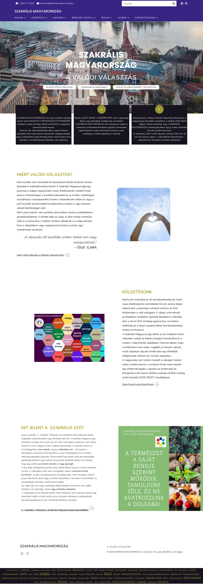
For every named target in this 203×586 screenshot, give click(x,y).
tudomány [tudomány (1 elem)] (89, 582)
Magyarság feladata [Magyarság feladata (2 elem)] (191, 574)
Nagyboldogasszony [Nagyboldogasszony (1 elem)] (35, 578)
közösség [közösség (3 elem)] (90, 574)
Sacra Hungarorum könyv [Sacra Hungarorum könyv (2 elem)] (124, 578)
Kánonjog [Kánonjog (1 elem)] (82, 574)
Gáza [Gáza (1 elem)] (176, 570)
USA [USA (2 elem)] (96, 582)
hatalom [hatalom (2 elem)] (192, 570)
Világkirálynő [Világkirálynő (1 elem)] (152, 582)
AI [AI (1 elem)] (19, 570)
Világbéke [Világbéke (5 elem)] (141, 581)
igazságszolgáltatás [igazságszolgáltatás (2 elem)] (11, 574)
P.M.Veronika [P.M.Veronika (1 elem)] (63, 578)
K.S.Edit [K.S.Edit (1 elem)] (53, 574)
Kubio (180, 551)
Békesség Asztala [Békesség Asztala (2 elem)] (64, 570)
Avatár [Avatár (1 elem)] (53, 570)
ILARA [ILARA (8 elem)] (23, 573)
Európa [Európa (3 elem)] (102, 569)
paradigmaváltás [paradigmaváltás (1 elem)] (83, 578)
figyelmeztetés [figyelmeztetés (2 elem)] (120, 570)
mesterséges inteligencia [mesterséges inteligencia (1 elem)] (10, 578)
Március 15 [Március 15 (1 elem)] (23, 578)
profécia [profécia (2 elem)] (102, 578)
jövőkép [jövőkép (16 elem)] (45, 574)
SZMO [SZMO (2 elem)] (165, 578)
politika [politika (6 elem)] (94, 577)
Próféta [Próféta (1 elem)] (109, 578)
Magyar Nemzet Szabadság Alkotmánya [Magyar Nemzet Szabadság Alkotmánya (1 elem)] (155, 574)
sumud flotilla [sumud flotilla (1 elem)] (140, 578)
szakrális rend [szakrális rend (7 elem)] (154, 577)
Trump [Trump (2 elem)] (71, 582)
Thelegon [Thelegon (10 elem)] (62, 581)
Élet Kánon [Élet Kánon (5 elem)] (163, 581)
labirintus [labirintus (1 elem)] (99, 574)
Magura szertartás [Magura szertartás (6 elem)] (131, 573)
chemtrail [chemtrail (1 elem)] (89, 570)
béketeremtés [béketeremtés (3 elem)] (78, 569)
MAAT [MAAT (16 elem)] (108, 574)
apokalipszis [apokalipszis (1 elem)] (35, 570)
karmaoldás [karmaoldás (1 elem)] (73, 574)
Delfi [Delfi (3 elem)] (96, 569)
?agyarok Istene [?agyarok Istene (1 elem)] (11, 570)
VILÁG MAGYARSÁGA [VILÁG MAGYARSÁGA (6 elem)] (123, 581)
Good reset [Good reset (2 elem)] (143, 570)
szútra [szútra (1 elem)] (36, 582)
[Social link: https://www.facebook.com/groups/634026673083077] (182, 3)
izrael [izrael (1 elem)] (30, 574)
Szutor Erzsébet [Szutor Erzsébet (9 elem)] (192, 577)
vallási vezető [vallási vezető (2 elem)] (104, 582)
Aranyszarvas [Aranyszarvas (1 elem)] (45, 570)
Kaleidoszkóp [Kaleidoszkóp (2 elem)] (62, 574)
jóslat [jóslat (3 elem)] (35, 574)
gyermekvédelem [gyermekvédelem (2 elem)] (166, 570)
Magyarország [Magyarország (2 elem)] (176, 574)
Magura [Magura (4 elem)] (116, 573)
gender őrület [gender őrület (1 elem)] (133, 570)
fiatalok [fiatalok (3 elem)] (109, 569)
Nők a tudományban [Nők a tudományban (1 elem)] (50, 578)
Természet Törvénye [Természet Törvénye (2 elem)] (48, 582)
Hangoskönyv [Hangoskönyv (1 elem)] (183, 570)
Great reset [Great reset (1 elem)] (153, 570)
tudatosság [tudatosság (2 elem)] (80, 582)
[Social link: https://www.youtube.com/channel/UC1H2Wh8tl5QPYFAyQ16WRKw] (186, 3)
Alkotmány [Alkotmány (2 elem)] (25, 570)
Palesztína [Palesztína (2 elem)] (72, 578)
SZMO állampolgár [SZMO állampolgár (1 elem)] (175, 578)
